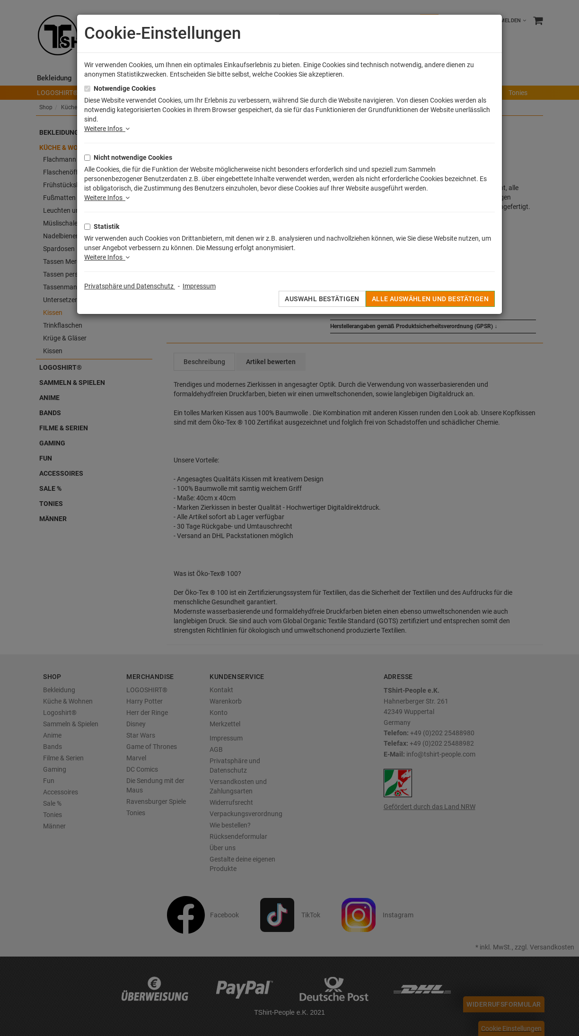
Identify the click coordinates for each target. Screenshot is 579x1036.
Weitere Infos (107, 128)
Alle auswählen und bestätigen (430, 299)
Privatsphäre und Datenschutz (129, 286)
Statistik (106, 226)
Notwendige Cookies (125, 88)
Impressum (199, 286)
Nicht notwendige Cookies (133, 157)
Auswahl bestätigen (322, 299)
